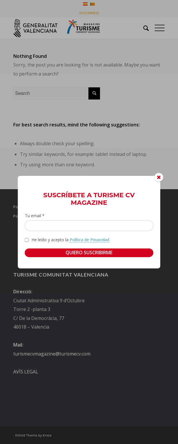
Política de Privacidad (89, 239)
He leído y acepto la (70, 240)
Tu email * (34, 215)
